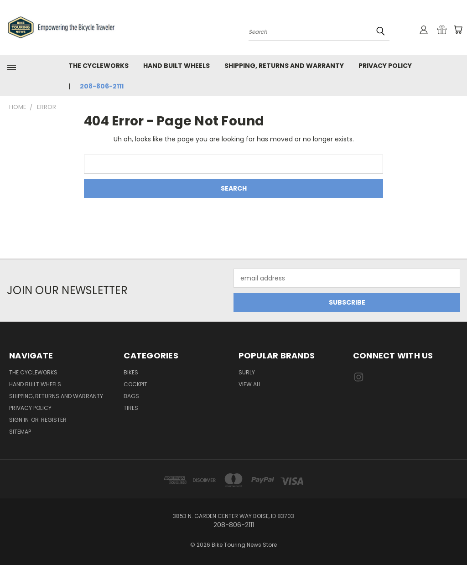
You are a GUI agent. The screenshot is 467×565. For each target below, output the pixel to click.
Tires (131, 408)
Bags (131, 396)
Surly (247, 372)
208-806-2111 (102, 86)
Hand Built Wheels (176, 65)
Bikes (131, 372)
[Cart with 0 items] (457, 29)
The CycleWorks (98, 65)
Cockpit (135, 384)
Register (54, 420)
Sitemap (20, 431)
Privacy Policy (385, 65)
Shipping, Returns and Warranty (284, 65)
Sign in (19, 420)
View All (250, 384)
